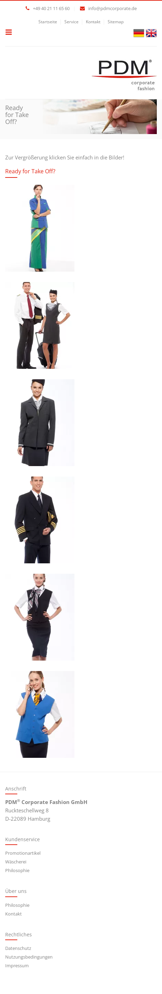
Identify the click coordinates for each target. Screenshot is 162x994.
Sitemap (116, 22)
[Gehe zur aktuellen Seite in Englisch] (151, 32)
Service (71, 22)
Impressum (17, 965)
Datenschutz (18, 948)
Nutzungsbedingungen (29, 957)
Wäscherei (15, 862)
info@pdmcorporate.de (112, 8)
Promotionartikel (22, 853)
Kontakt (93, 22)
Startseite (47, 22)
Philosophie (17, 870)
